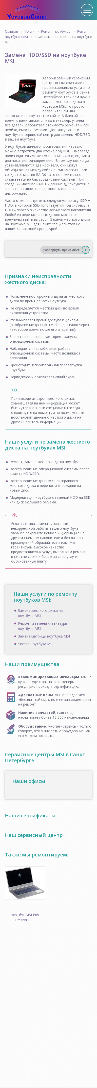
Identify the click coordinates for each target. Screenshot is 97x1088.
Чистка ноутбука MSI (35, 643)
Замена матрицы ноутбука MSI (44, 636)
